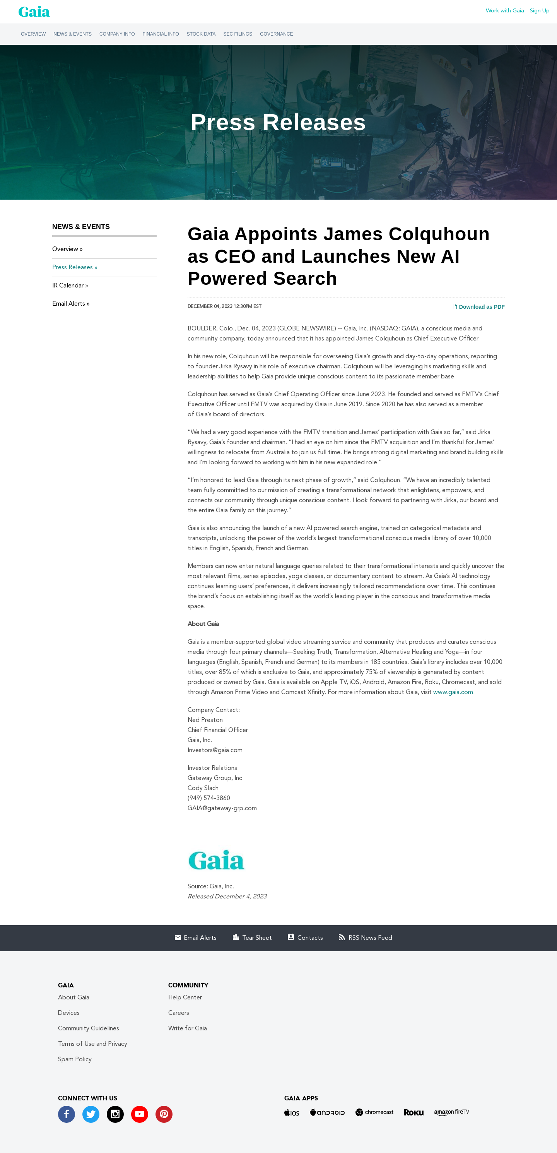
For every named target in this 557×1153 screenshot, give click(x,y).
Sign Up (540, 11)
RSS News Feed (370, 938)
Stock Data (201, 34)
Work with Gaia (505, 11)
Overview (33, 34)
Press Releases (72, 268)
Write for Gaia (187, 1029)
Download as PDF (478, 307)
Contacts (310, 938)
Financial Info (161, 34)
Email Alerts (68, 304)
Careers (178, 1013)
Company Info (117, 34)
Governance (276, 34)
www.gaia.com (453, 692)
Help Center (185, 998)
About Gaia (73, 998)
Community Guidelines (88, 1029)
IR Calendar (68, 286)
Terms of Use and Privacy (92, 1044)
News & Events (72, 34)
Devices (69, 1013)
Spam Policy (75, 1060)
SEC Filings (238, 34)
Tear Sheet (257, 938)
